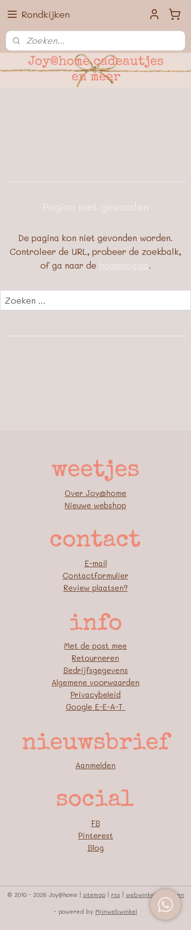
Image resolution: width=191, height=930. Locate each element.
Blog (96, 847)
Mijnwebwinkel (116, 911)
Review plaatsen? (96, 588)
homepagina (124, 265)
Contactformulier (95, 575)
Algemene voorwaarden (95, 682)
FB (95, 823)
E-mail (96, 563)
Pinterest (95, 835)
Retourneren (95, 658)
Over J (77, 493)
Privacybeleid (95, 694)
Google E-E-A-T (95, 707)
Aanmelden (95, 765)
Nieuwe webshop (95, 505)
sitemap (94, 894)
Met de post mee (95, 646)
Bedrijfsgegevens (95, 670)
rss (115, 894)
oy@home (108, 493)
